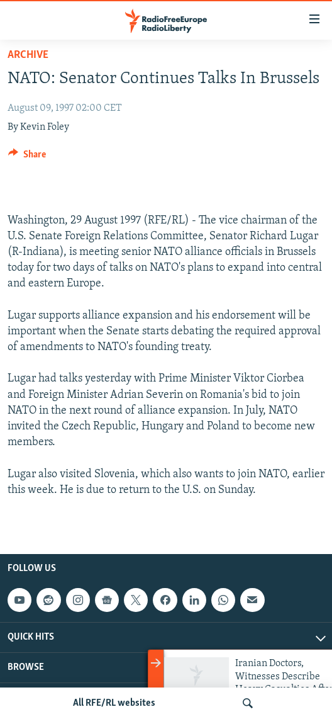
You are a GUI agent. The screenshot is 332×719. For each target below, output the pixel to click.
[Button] (27, 157)
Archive (28, 55)
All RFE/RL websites (114, 703)
